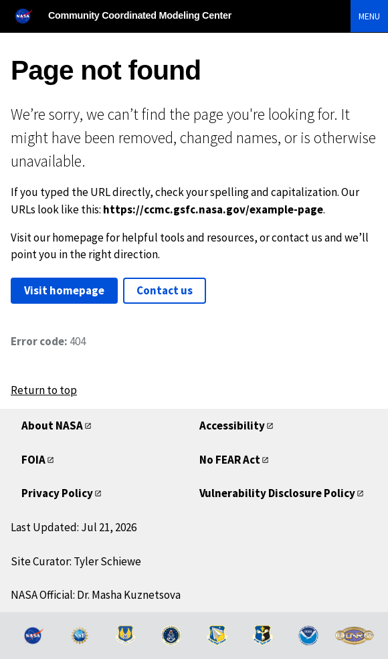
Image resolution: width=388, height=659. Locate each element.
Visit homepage (64, 290)
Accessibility (232, 425)
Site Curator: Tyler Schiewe (76, 561)
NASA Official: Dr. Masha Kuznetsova (96, 594)
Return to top (44, 390)
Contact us (164, 290)
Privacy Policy (57, 493)
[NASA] (29, 15)
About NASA (52, 425)
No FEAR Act (229, 459)
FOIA (33, 459)
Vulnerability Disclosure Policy (277, 493)
